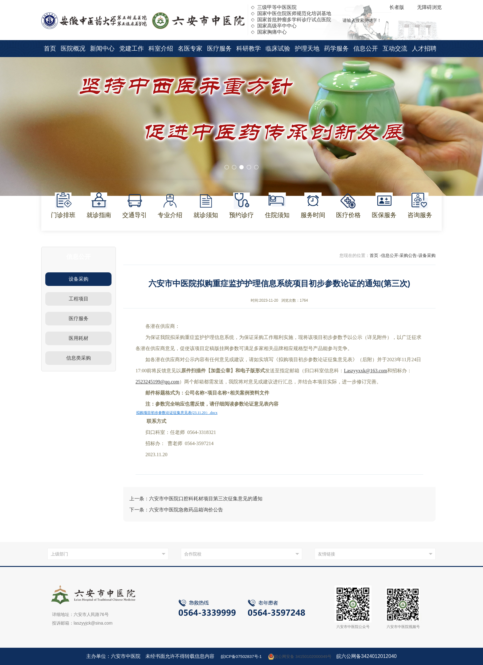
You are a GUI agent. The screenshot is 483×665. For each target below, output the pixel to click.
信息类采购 (78, 358)
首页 (50, 48)
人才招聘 (424, 48)
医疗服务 (219, 48)
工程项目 (78, 298)
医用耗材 (78, 338)
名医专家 (190, 48)
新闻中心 (102, 48)
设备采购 (78, 279)
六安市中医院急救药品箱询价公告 (186, 509)
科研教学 (248, 48)
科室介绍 (160, 48)
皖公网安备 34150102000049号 (304, 656)
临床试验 (278, 48)
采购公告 (408, 255)
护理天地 (307, 48)
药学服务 (336, 48)
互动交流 (395, 48)
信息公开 (365, 48)
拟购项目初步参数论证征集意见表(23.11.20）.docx (176, 413)
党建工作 (131, 48)
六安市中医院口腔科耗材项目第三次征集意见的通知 (205, 498)
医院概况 (73, 48)
